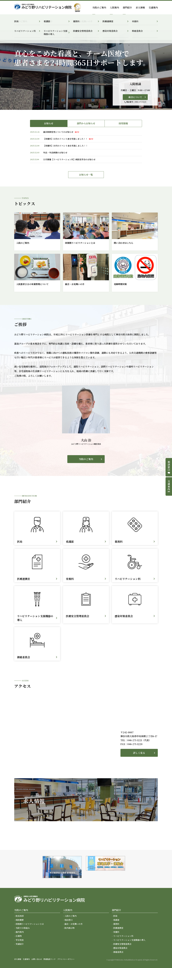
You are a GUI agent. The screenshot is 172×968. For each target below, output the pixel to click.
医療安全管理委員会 (122, 944)
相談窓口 (68, 919)
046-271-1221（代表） (139, 740)
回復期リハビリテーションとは (30, 923)
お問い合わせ (36, 959)
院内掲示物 (69, 927)
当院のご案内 (86, 459)
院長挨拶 (20, 915)
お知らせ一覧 (86, 174)
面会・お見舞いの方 (73, 923)
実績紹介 (20, 944)
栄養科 (116, 931)
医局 (115, 915)
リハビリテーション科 (123, 935)
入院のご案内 (70, 915)
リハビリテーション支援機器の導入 (129, 939)
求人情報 (140, 7)
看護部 (116, 919)
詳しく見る (139, 752)
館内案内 (20, 931)
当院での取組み (23, 927)
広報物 (19, 935)
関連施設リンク (50, 959)
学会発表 (20, 939)
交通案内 (153, 7)
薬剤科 (116, 923)
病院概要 (20, 919)
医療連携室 (118, 927)
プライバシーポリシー (66, 959)
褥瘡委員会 (118, 952)
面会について (135, 97)
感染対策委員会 (120, 948)
